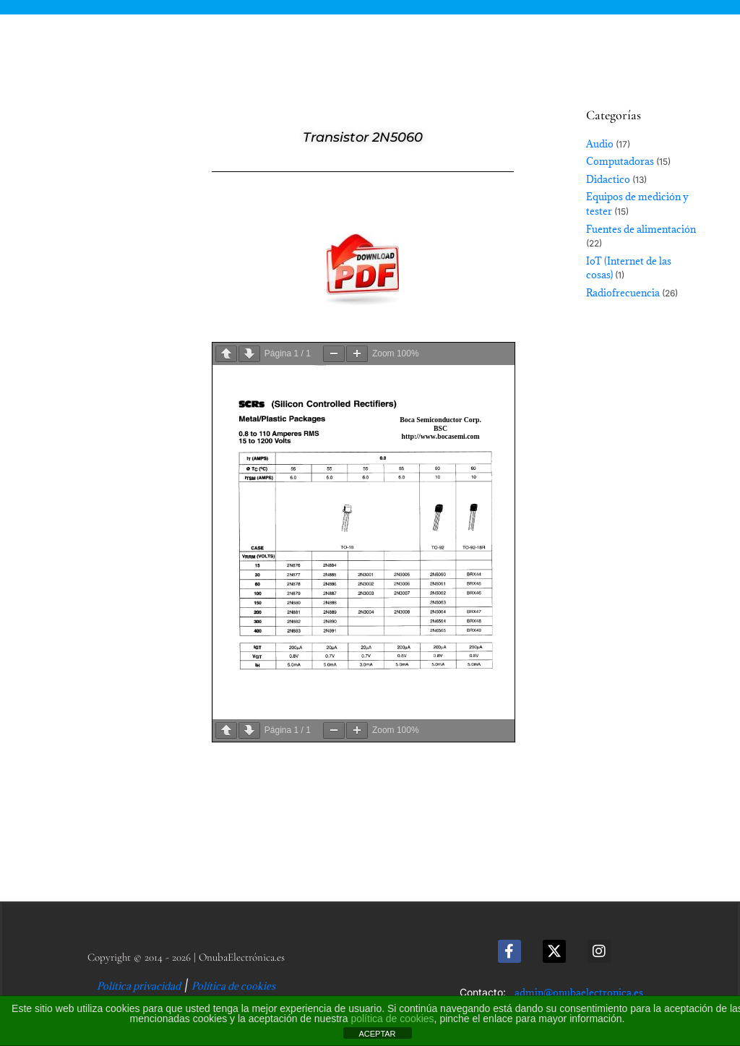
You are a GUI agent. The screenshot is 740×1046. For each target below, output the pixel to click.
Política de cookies (233, 986)
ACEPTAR (376, 1033)
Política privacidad (139, 986)
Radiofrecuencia (623, 292)
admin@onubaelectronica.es (579, 992)
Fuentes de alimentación (641, 229)
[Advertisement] (84, 405)
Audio (600, 143)
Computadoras (620, 161)
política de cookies (392, 1018)
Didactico (608, 179)
